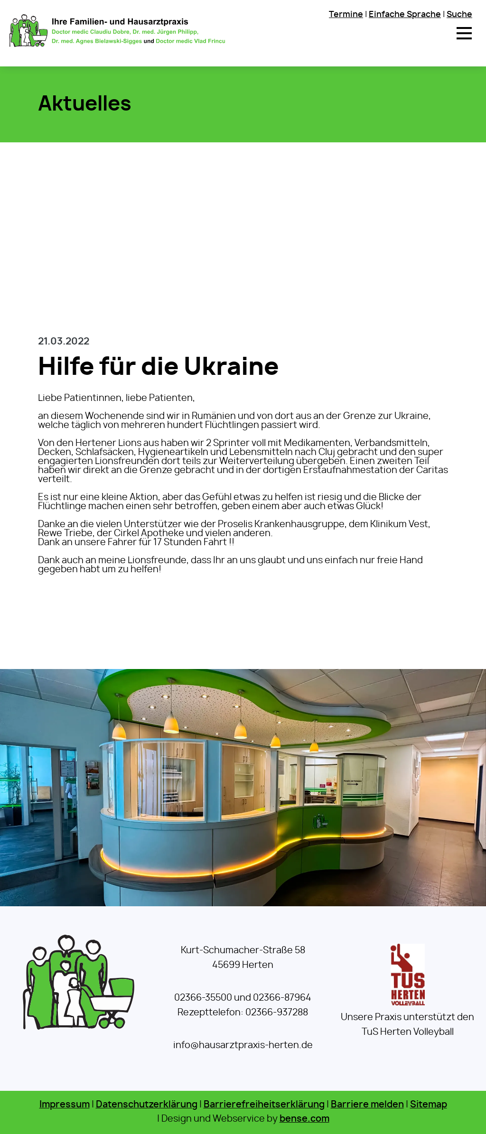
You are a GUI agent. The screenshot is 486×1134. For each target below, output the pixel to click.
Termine (346, 14)
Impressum (64, 1104)
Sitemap (428, 1104)
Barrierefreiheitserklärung (264, 1104)
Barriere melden (367, 1104)
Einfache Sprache (405, 14)
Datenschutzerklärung (146, 1104)
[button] (464, 33)
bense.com (304, 1119)
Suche (459, 14)
